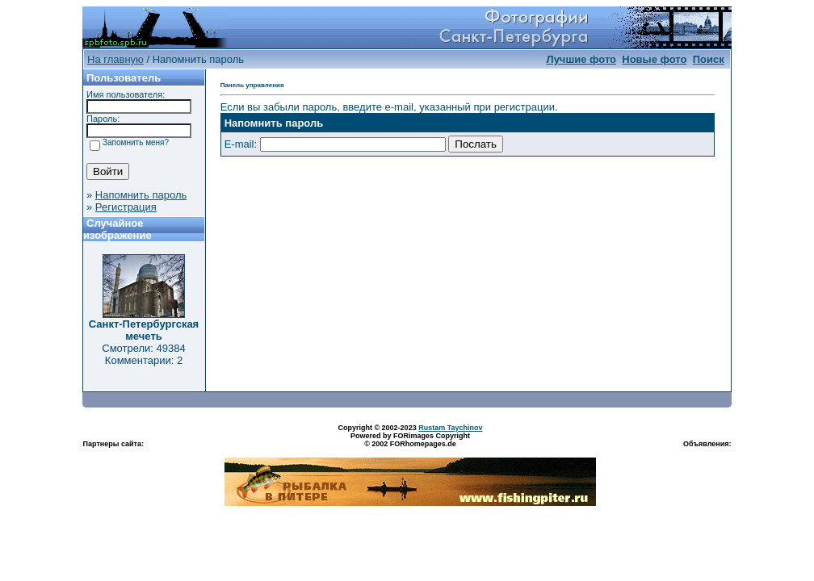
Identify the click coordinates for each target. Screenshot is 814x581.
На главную (115, 59)
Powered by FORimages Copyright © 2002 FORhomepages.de (410, 440)
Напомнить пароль (141, 195)
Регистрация (126, 207)
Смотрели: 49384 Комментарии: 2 (143, 354)
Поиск (708, 59)
